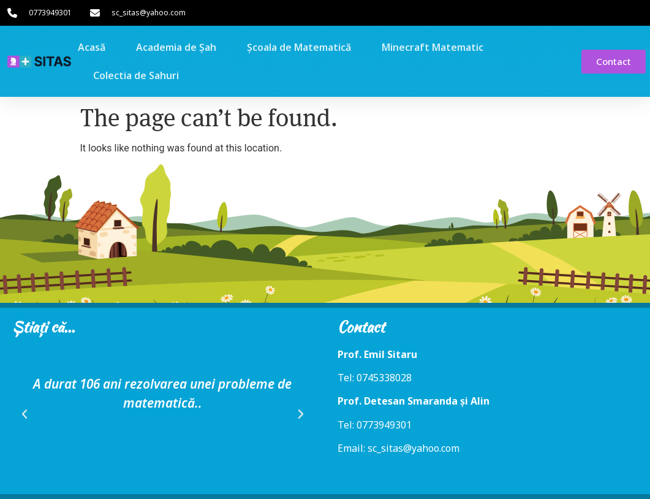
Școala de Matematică (299, 47)
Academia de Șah (176, 47)
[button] (24, 414)
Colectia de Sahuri (136, 75)
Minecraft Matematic (432, 47)
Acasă (91, 47)
